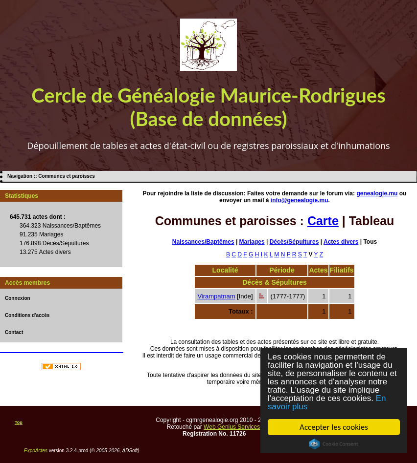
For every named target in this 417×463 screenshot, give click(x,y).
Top (19, 422)
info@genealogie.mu (299, 200)
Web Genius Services (232, 426)
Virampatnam (216, 296)
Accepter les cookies (334, 427)
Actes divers (341, 241)
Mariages (252, 241)
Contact (14, 332)
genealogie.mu (376, 193)
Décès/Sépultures (294, 241)
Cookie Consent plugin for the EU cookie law (333, 444)
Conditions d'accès (27, 315)
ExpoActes (35, 450)
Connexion (17, 298)
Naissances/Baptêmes (203, 241)
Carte (323, 221)
